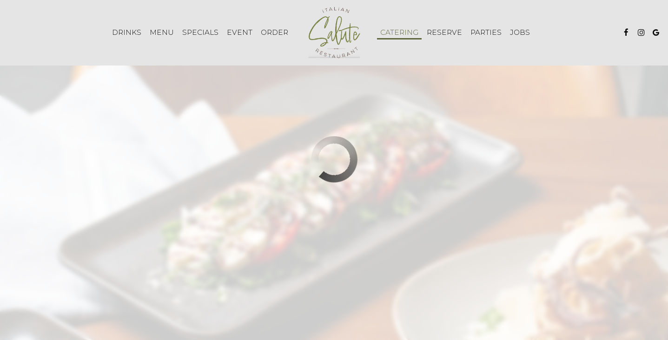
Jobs (520, 32)
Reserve (444, 32)
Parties (486, 32)
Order (274, 32)
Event (239, 32)
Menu (162, 32)
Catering (399, 32)
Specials (200, 32)
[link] (334, 32)
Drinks (126, 32)
